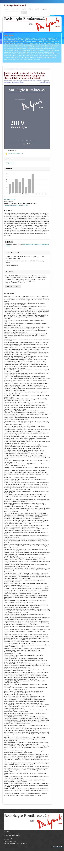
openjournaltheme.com (58, 847)
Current (24, 9)
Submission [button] (15, 9)
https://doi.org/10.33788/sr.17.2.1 (15, 153)
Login (60, 1)
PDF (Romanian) (10, 163)
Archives (30, 9)
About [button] (7, 9)
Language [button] (45, 9)
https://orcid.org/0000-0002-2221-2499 (16, 205)
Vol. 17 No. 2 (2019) (19, 69)
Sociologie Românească (15, 5)
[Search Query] (12, 13)
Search (23, 13)
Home (6, 69)
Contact (37, 9)
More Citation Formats (13, 286)
